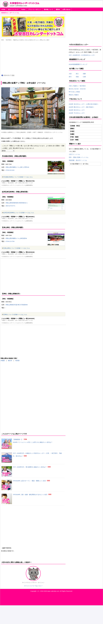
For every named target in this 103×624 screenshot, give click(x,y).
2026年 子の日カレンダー (77, 113)
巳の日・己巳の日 (80, 89)
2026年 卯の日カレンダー (77, 110)
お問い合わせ (66, 9)
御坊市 (10, 360)
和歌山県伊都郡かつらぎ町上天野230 (17, 167)
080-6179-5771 (10, 206)
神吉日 (71, 95)
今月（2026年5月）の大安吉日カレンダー (82, 55)
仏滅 (83, 76)
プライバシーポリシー (34, 9)
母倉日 (76, 95)
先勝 (83, 73)
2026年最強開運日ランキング (78, 64)
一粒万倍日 (82, 86)
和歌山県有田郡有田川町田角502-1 (16, 203)
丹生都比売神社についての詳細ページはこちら (18, 177)
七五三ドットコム (74, 154)
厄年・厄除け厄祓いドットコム (78, 157)
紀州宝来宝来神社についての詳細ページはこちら (18, 212)
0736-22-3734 (10, 241)
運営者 (58, 9)
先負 (77, 76)
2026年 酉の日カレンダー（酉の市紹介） (82, 107)
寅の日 (71, 89)
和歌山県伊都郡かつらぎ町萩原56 (16, 238)
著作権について (48, 9)
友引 (71, 76)
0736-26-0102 (10, 170)
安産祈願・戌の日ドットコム (78, 160)
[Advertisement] (33, 57)
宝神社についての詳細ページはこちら (15, 314)
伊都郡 (3, 360)
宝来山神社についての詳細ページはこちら (16, 248)
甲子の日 (71, 92)
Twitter (23, 9)
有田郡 (17, 360)
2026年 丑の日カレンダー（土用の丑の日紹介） (84, 104)
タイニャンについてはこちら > (33, 586)
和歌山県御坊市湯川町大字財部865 (17, 304)
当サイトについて (13, 9)
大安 (70, 73)
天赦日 (75, 86)
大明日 (78, 92)
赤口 (78, 73)
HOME (3, 9)
